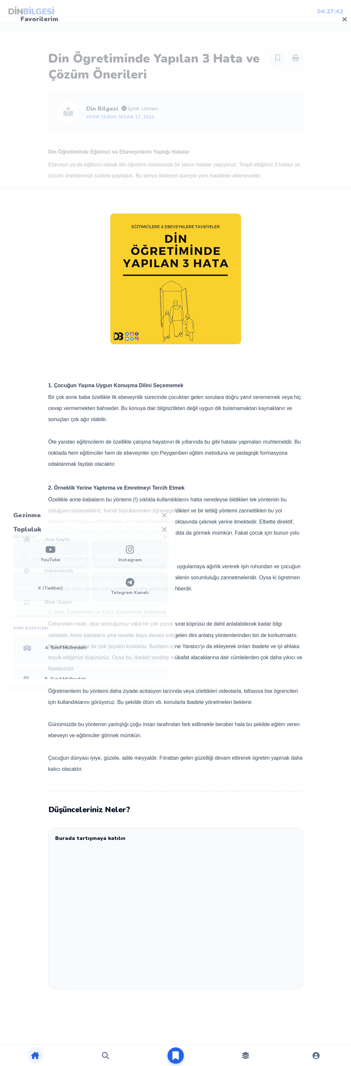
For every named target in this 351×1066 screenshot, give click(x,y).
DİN (31, 11)
